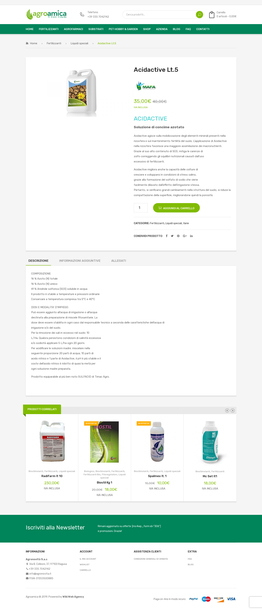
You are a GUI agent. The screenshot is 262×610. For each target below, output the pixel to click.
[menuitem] (29, 29)
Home (33, 43)
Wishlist (84, 564)
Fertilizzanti (54, 43)
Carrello (85, 570)
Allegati (118, 260)
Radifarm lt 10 (51, 476)
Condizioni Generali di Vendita (151, 559)
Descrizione (38, 260)
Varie (186, 223)
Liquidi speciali (79, 43)
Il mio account (88, 559)
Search (199, 14)
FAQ (190, 559)
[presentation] (227, 410)
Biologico (89, 471)
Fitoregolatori (109, 474)
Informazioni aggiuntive (79, 260)
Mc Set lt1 (210, 476)
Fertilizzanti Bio (92, 474)
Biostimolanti (36, 471)
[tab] (38, 262)
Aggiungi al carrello (178, 208)
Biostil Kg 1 (104, 482)
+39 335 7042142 (98, 16)
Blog (191, 564)
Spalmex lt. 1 (157, 476)
